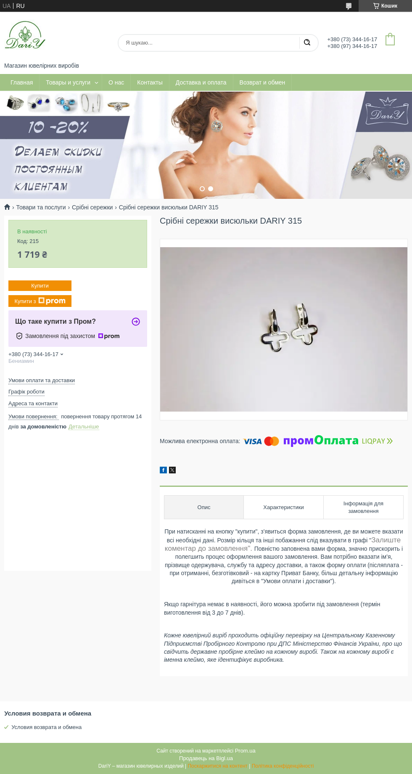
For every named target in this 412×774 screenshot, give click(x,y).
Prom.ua (245, 751)
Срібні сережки (92, 207)
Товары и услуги (68, 82)
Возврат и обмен (262, 82)
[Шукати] (306, 43)
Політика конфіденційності (283, 766)
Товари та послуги (41, 207)
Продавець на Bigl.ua (206, 758)
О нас (116, 82)
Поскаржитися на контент (217, 766)
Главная (22, 82)
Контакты (149, 82)
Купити (40, 286)
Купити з (39, 301)
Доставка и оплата (201, 82)
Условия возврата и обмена (46, 727)
